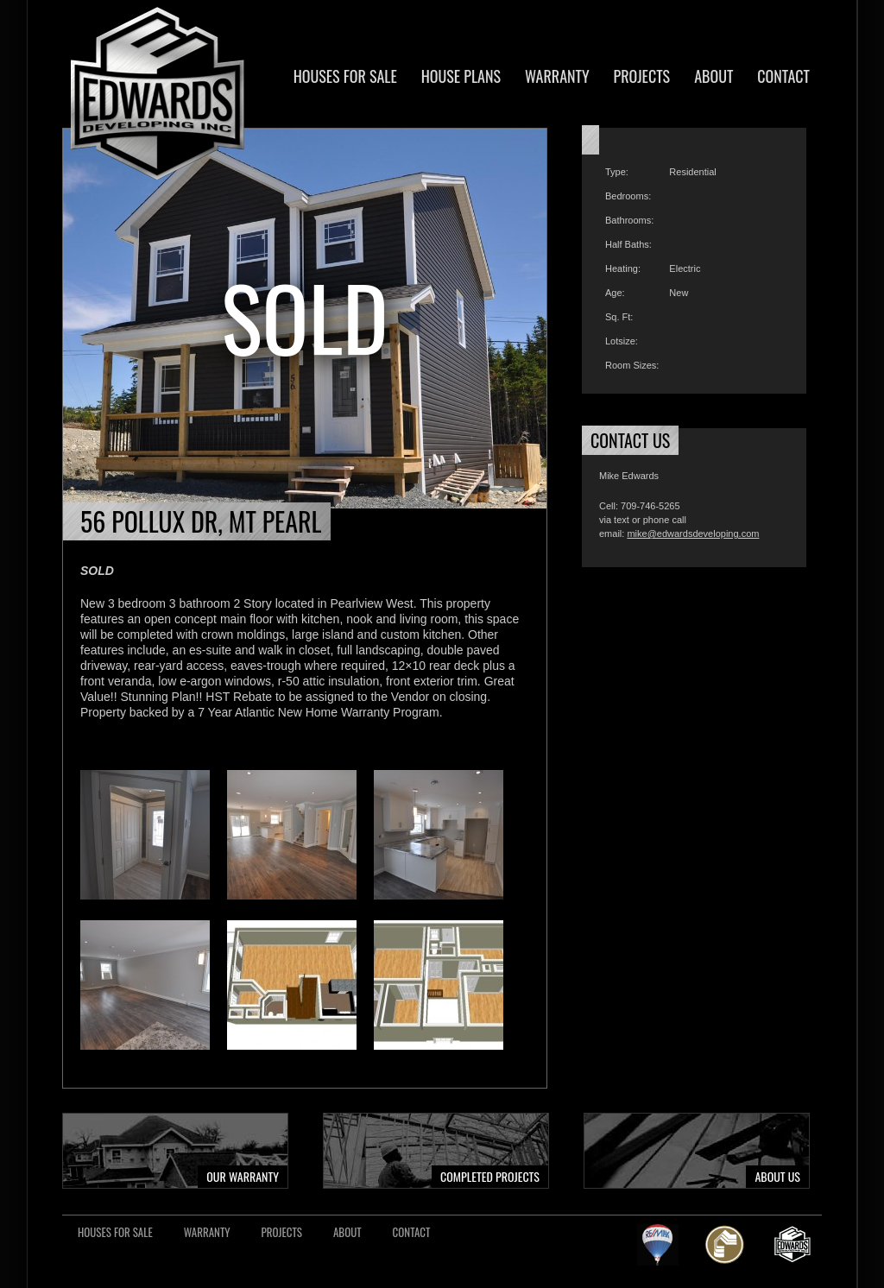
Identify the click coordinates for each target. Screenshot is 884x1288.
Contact (783, 76)
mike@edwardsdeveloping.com (693, 533)
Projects (642, 76)
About (713, 76)
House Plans (461, 76)
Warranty (557, 76)
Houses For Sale (345, 76)
